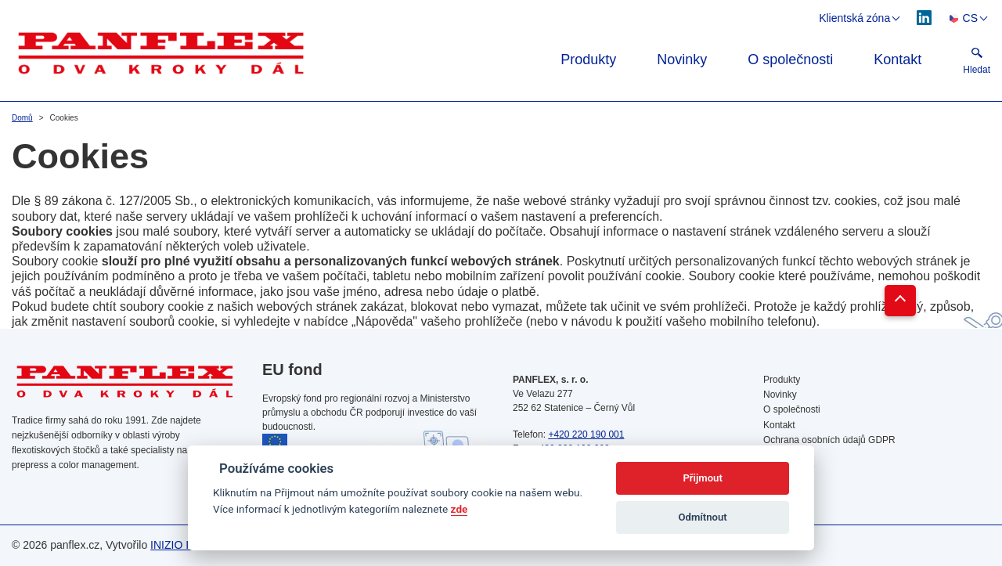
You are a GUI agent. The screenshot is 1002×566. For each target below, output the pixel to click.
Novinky (682, 59)
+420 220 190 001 (586, 434)
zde (459, 509)
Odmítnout (703, 517)
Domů (22, 118)
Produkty (588, 59)
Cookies (780, 454)
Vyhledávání (789, 469)
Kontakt (897, 59)
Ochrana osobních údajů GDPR (829, 439)
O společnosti (790, 59)
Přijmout (702, 478)
